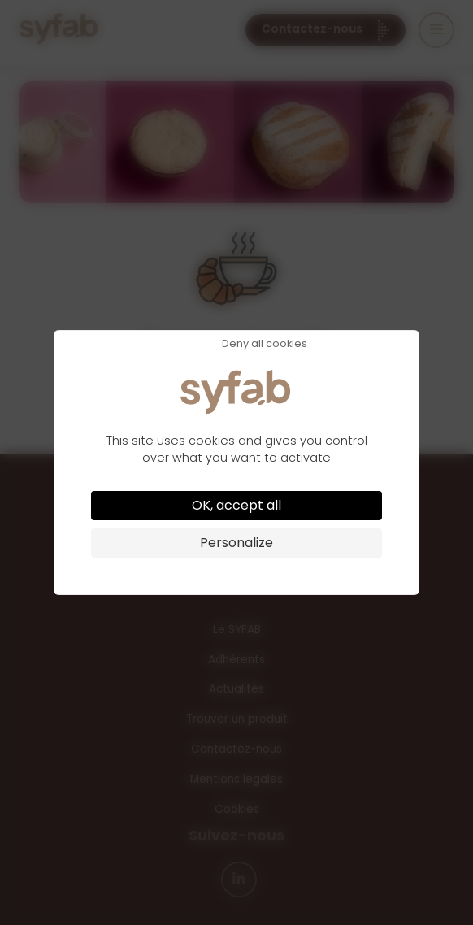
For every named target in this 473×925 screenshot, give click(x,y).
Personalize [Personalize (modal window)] (236, 542)
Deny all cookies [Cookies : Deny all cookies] (264, 344)
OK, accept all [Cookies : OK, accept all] (236, 505)
